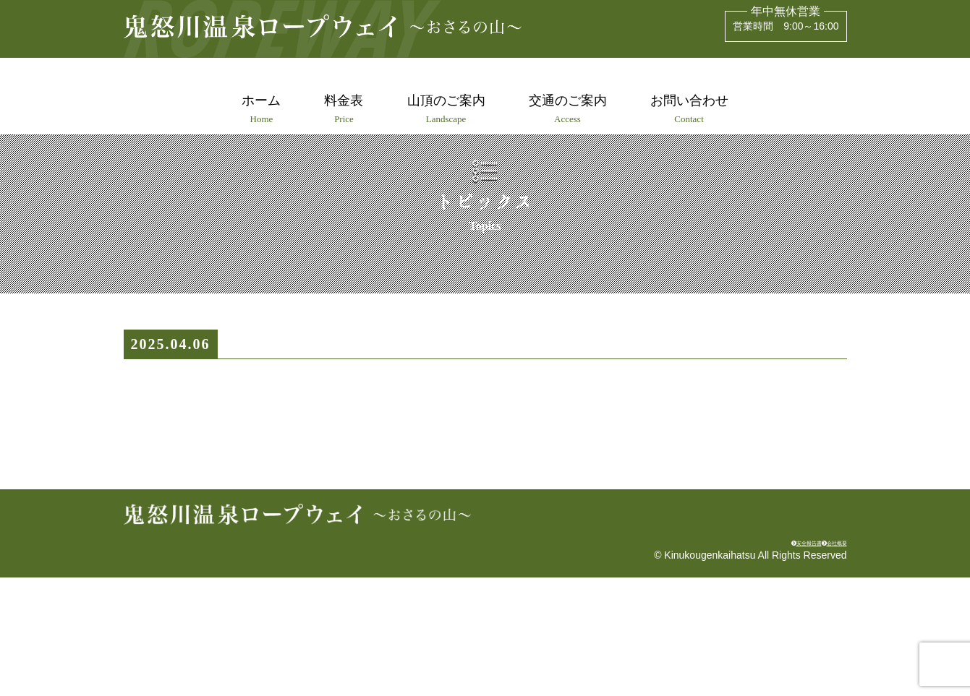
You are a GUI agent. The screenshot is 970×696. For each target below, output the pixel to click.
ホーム (255, 108)
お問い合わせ (695, 108)
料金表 (340, 108)
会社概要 (818, 657)
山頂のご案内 (446, 108)
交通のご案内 (571, 108)
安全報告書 (743, 657)
